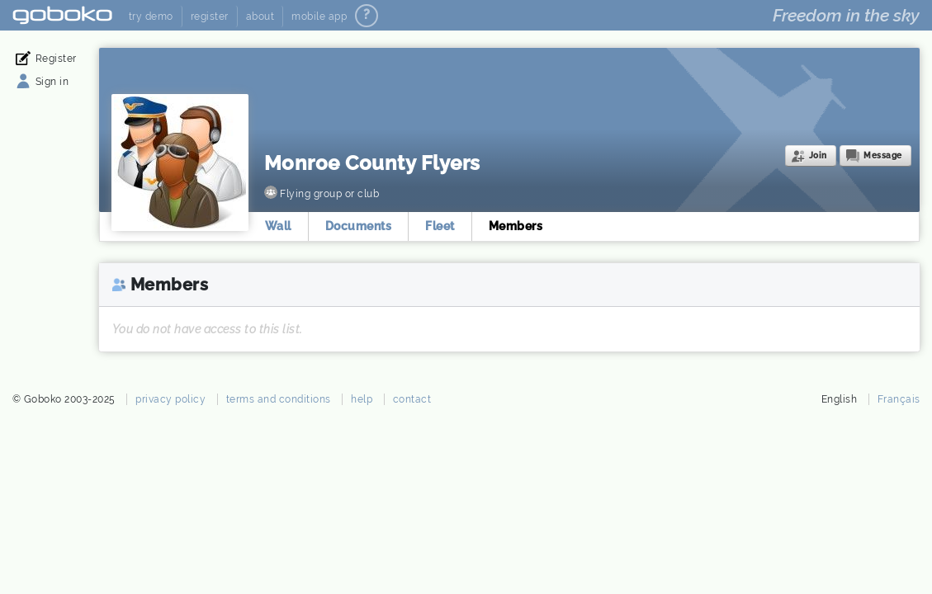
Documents (358, 226)
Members (516, 226)
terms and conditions (278, 399)
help (361, 399)
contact (412, 399)
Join (818, 155)
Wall (278, 226)
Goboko (62, 15)
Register (56, 58)
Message (882, 155)
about (260, 16)
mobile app (319, 16)
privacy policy (170, 399)
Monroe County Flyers (372, 163)
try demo (151, 16)
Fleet (440, 226)
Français (899, 399)
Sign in (52, 81)
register (210, 16)
